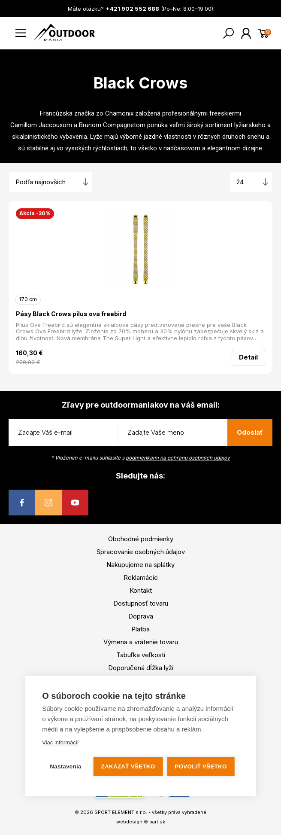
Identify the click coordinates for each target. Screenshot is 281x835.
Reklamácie (141, 577)
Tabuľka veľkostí (140, 655)
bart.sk (157, 822)
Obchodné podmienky (140, 539)
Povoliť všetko (201, 766)
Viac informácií (60, 742)
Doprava (140, 616)
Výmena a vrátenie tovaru (140, 642)
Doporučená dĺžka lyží (140, 668)
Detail (248, 357)
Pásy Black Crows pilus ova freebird (71, 313)
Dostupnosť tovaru (140, 603)
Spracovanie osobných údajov (141, 552)
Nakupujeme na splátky (140, 565)
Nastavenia (65, 766)
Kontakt (141, 590)
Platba (140, 629)
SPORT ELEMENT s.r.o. (120, 812)
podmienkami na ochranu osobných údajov (178, 457)
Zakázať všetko (128, 766)
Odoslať (250, 432)
